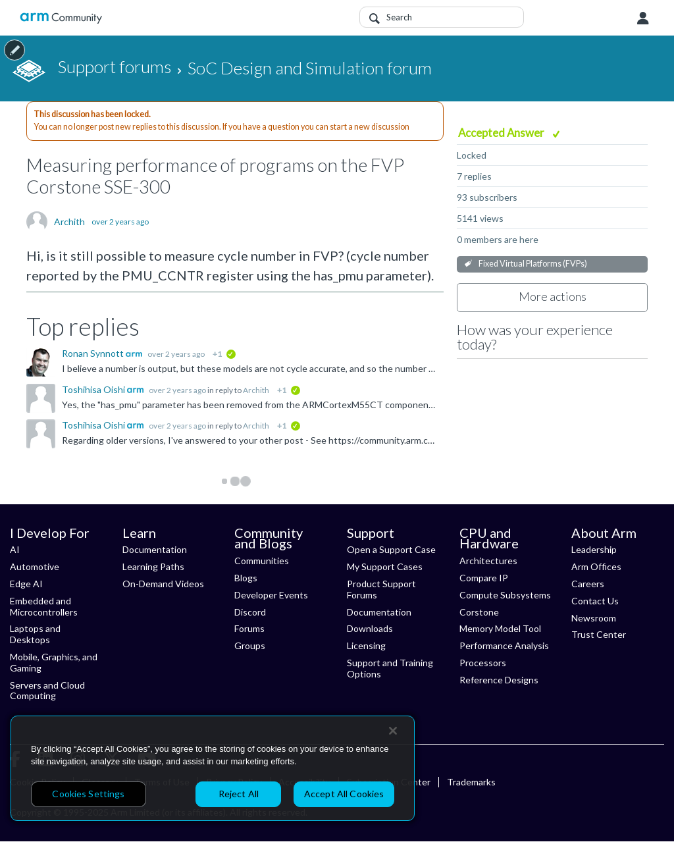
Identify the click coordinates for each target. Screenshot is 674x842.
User (643, 18)
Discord (250, 612)
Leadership (594, 549)
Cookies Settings (88, 793)
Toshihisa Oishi (94, 389)
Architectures (488, 560)
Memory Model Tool (500, 628)
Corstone (479, 612)
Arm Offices (596, 566)
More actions (552, 296)
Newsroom (593, 617)
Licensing (366, 645)
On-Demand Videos (163, 583)
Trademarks (471, 781)
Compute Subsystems (505, 594)
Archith (69, 222)
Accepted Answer (502, 133)
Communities (261, 560)
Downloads (370, 628)
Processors (482, 662)
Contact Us (595, 600)
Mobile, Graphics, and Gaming (53, 662)
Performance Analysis (504, 645)
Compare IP (483, 577)
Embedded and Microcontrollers (44, 606)
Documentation (154, 549)
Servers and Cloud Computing (47, 690)
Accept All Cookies (344, 793)
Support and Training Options (390, 668)
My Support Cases (385, 566)
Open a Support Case (391, 549)
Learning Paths (153, 566)
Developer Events (271, 594)
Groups (249, 645)
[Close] (392, 730)
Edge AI (26, 583)
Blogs (245, 577)
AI (15, 549)
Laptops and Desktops (35, 634)
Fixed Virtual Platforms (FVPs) (533, 264)
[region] (213, 768)
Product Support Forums (381, 589)
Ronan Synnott (94, 353)
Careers (587, 583)
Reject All (239, 793)
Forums (249, 628)
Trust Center (598, 634)
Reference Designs (498, 679)
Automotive (34, 566)
